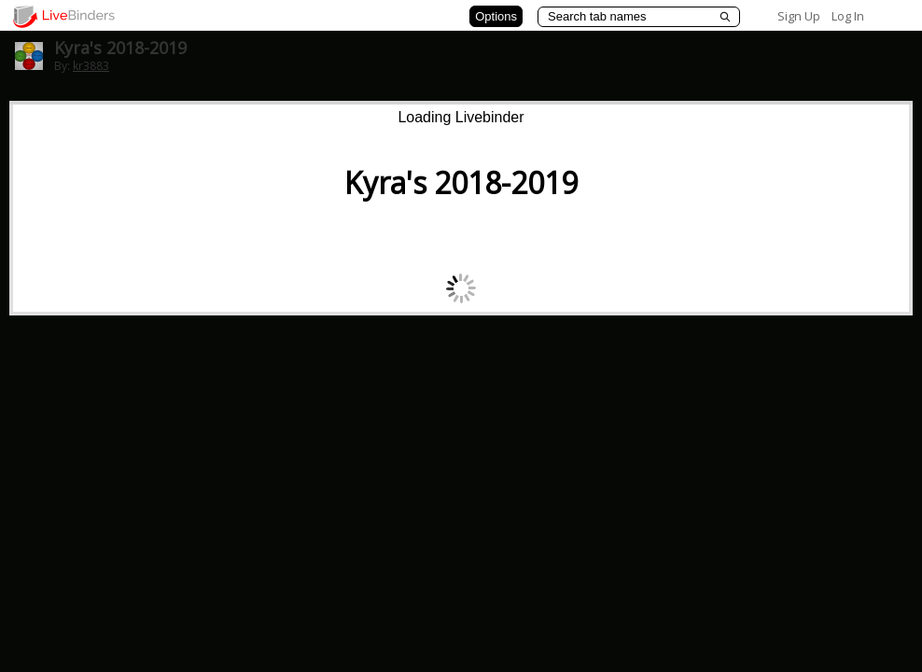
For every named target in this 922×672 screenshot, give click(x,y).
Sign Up (798, 15)
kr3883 (91, 66)
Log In (847, 15)
